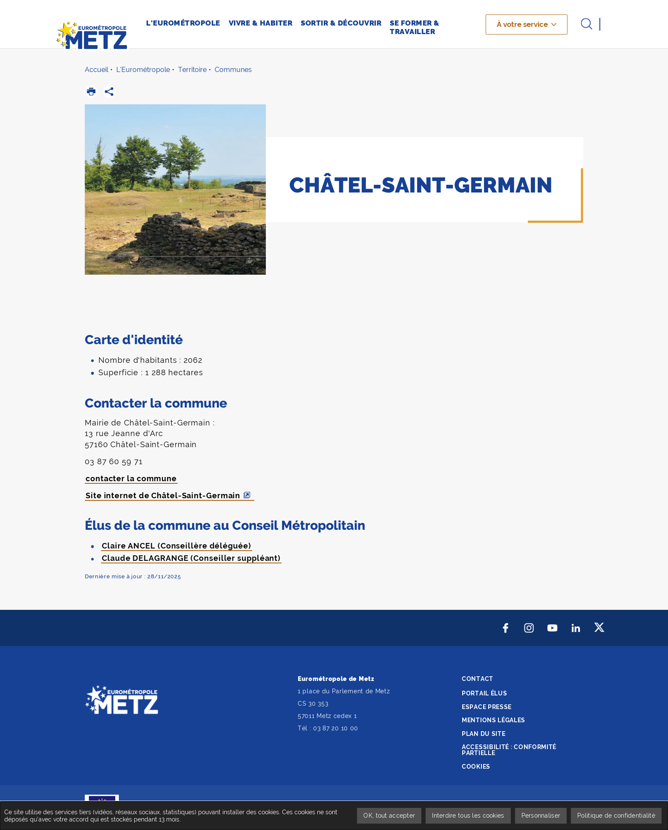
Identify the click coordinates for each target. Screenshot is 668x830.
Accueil (96, 70)
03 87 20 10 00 (335, 728)
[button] (91, 91)
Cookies (476, 766)
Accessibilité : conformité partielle (509, 750)
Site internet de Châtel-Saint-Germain (163, 495)
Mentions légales (493, 720)
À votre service (522, 24)
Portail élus (484, 693)
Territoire (192, 70)
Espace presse (487, 707)
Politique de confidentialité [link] (616, 815)
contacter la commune (131, 478)
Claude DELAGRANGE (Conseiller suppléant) (191, 558)
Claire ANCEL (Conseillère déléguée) (176, 545)
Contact (477, 678)
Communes (233, 70)
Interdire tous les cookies (468, 815)
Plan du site (483, 733)
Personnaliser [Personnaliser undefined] (541, 815)
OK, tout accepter (389, 815)
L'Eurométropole (143, 70)
